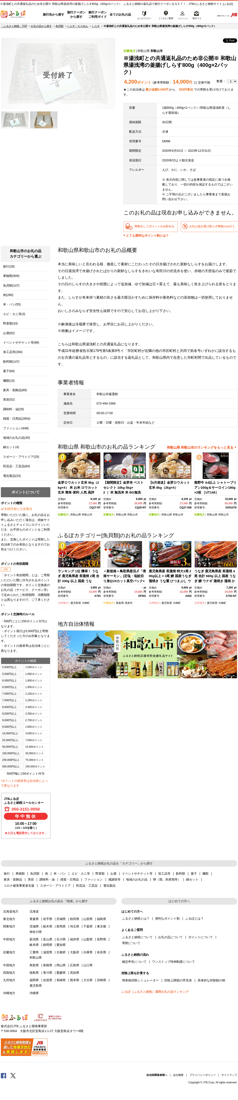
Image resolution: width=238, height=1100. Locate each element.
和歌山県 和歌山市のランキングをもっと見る (200, 447)
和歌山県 (143, 51)
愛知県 (61, 945)
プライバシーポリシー (202, 1075)
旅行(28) (9, 266)
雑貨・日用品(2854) (16, 418)
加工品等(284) (13, 352)
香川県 (47, 972)
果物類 (20, 873)
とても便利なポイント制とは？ (147, 235)
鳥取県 (120, 602)
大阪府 (74, 952)
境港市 (129, 602)
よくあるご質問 (166, 14)
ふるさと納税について (137, 937)
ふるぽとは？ (194, 918)
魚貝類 (59, 26)
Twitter (13, 1075)
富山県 (47, 939)
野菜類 (100, 873)
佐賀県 (47, 980)
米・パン (60, 873)
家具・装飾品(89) (15, 390)
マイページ (182, 14)
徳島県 (34, 972)
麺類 (205, 873)
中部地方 (9, 939)
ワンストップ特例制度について (173, 961)
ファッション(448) (16, 428)
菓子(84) (9, 371)
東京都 (101, 926)
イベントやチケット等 (137, 873)
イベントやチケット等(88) (21, 342)
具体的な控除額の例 (211, 980)
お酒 (113, 873)
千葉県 (88, 926)
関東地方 (9, 926)
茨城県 (34, 926)
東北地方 (9, 919)
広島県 (74, 965)
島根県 (47, 965)
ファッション (93, 879)
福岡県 (34, 980)
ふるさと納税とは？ (136, 918)
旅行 (7, 873)
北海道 (34, 911)
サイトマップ (229, 1075)
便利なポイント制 (167, 918)
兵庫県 (88, 952)
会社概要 (178, 1075)
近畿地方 (129, 51)
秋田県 (74, 919)
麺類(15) (9, 380)
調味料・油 (47, 879)
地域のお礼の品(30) (16, 437)
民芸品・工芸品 (87, 885)
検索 (209, 14)
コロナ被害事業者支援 (19, 885)
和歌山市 (156, 51)
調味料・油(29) (13, 409)
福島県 (101, 919)
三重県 (34, 952)
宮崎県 (101, 980)
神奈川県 (36, 932)
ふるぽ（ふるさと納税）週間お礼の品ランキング (155, 991)
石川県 (61, 939)
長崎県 (61, 980)
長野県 (101, 939)
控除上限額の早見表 (178, 980)
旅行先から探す (53, 14)
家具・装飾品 (13, 879)
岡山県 (61, 965)
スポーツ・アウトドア (55, 885)
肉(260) (8, 295)
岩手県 (47, 919)
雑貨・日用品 (69, 879)
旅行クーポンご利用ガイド (97, 14)
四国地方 (9, 972)
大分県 (88, 980)
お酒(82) (9, 333)
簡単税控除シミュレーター (140, 980)
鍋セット (192, 879)
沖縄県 (34, 993)
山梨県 (88, 939)
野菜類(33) (10, 323)
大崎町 (86, 602)
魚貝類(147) (11, 285)
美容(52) (9, 399)
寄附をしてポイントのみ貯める (154, 226)
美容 (31, 879)
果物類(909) (11, 276)
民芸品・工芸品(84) (16, 466)
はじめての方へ (143, 14)
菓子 (194, 873)
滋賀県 (47, 952)
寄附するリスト (197, 14)
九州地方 (63, 602)
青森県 (34, 919)
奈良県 (101, 952)
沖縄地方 (9, 993)
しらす (96, 26)
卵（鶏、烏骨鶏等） (167, 879)
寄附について (131, 943)
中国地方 (108, 602)
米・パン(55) (12, 304)
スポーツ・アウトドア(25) (21, 456)
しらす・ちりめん (77, 26)
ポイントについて (200, 937)
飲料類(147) (11, 361)
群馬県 (61, 926)
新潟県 (34, 939)
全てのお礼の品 (120, 14)
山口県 (88, 965)
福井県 (74, 939)
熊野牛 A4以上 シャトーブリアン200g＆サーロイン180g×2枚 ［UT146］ (215, 487)
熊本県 (74, 980)
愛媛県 (61, 972)
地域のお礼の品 (136, 879)
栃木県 (47, 926)
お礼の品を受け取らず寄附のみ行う (212, 226)
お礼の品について (170, 937)
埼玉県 (74, 926)
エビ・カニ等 (81, 873)
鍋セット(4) (11, 447)
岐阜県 (34, 945)
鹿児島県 (75, 602)
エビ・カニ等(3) (14, 314)
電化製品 (109, 885)
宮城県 (61, 919)
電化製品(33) (12, 476)
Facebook (3, 1075)
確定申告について (134, 961)
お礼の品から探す (41, 26)
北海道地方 (10, 911)
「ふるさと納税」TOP (14, 26)
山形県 (88, 919)
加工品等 (164, 873)
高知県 (74, 972)
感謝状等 (114, 879)
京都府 (61, 952)
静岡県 (47, 945)
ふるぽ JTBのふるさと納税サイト (13, 14)
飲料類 (180, 873)
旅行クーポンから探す (76, 14)
